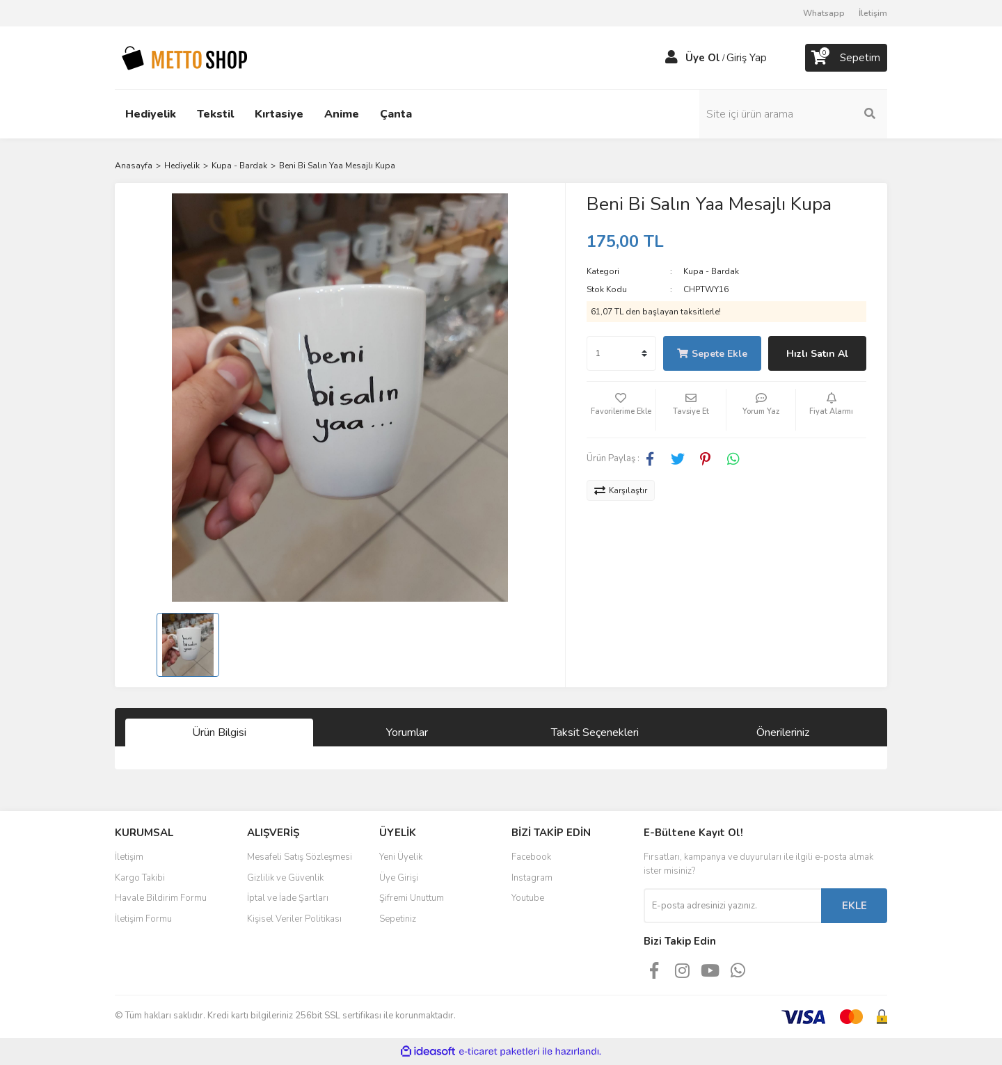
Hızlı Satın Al (817, 353)
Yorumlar (407, 732)
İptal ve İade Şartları (287, 898)
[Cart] (846, 58)
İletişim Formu (143, 919)
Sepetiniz (397, 919)
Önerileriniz (782, 732)
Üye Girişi (398, 878)
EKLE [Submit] (854, 906)
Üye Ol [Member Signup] (702, 58)
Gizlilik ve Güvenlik (285, 878)
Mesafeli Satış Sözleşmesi (299, 857)
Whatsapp (824, 13)
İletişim (873, 13)
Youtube (527, 898)
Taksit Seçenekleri (595, 732)
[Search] (793, 114)
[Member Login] (671, 57)
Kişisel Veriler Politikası (294, 919)
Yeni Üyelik (400, 857)
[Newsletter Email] (732, 905)
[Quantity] (621, 353)
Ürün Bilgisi (219, 732)
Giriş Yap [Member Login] (746, 58)
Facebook (531, 857)
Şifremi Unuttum (411, 898)
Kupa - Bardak (711, 271)
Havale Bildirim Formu (161, 898)
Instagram (531, 878)
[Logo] (184, 57)
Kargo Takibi (140, 878)
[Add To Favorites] (621, 410)
